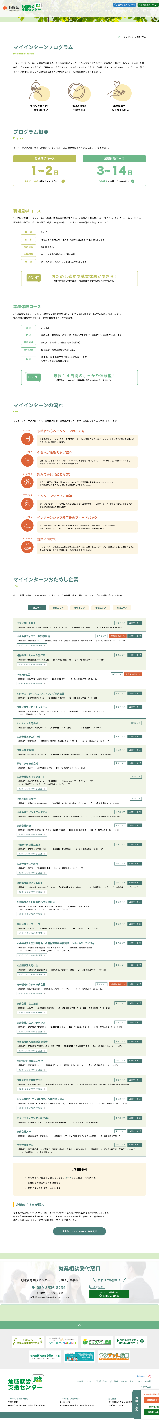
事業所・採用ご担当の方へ (139, 1412)
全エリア (37, 616)
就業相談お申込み (147, 4)
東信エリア (58, 616)
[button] (32, 654)
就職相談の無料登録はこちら (139, 1399)
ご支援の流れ (63, 10)
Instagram (147, 10)
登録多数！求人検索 (124, 4)
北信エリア (79, 616)
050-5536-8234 (51, 1296)
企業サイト (135, 631)
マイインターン (92, 10)
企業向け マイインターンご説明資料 (79, 1240)
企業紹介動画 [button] (117, 645)
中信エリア (100, 616)
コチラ (68, 1186)
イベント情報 (109, 10)
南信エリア (122, 616)
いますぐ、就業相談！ (109, 1303)
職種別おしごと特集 (128, 10)
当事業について (46, 10)
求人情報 (77, 10)
